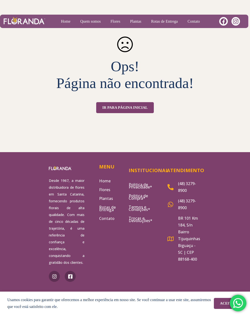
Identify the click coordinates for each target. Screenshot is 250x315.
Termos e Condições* (139, 208)
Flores (115, 21)
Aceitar (228, 303)
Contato (194, 21)
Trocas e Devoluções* (140, 219)
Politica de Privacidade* (140, 186)
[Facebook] (70, 276)
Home (66, 21)
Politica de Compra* (138, 197)
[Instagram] (54, 276)
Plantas (135, 21)
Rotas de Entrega (164, 21)
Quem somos (90, 21)
